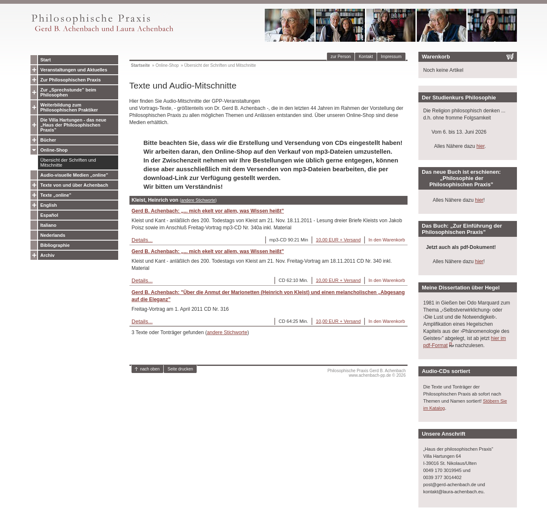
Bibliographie (55, 245)
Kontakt (366, 56)
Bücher (48, 139)
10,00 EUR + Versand (338, 239)
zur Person (341, 56)
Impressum (391, 56)
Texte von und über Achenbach (75, 185)
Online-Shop (54, 149)
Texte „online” (56, 195)
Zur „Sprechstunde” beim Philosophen (68, 92)
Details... (142, 240)
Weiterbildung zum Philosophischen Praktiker (69, 107)
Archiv (48, 255)
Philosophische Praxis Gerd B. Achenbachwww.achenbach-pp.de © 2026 (366, 373)
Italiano (49, 225)
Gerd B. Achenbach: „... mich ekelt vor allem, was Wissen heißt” (208, 211)
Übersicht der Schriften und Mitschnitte (68, 162)
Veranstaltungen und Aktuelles (74, 69)
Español (49, 215)
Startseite (140, 65)
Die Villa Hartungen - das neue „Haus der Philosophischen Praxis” (73, 124)
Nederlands (53, 235)
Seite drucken (180, 369)
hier (480, 146)
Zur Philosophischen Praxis (71, 79)
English (49, 205)
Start (46, 59)
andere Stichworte (198, 200)
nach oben (150, 369)
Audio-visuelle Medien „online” (75, 175)
